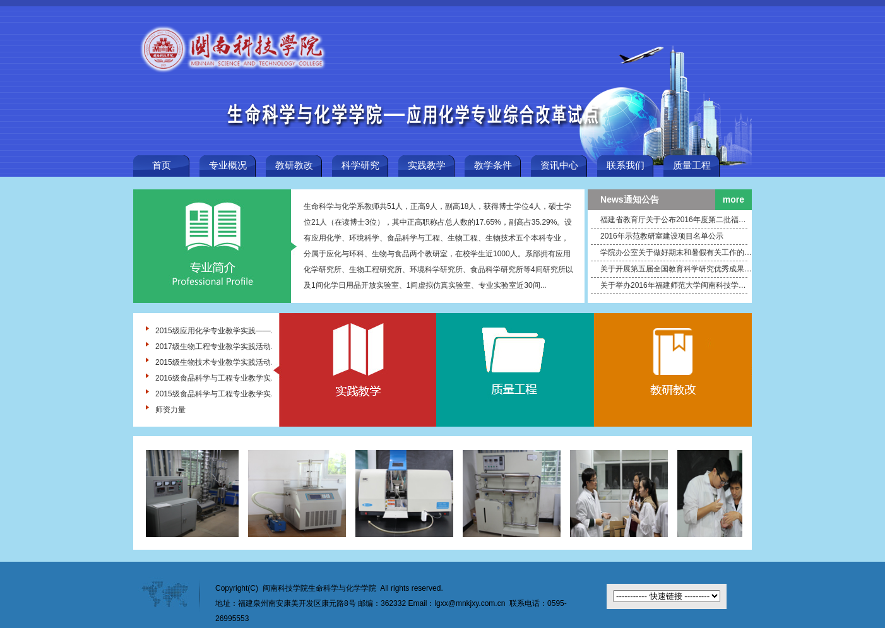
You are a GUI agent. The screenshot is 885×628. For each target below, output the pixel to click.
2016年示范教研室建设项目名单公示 (661, 236)
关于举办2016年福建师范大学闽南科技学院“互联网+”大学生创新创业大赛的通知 (676, 285)
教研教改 (294, 165)
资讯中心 (559, 165)
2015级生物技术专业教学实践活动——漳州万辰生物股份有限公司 (216, 362)
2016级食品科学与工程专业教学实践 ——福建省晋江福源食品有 (216, 378)
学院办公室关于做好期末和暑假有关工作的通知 (676, 252)
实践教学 (427, 165)
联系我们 (625, 165)
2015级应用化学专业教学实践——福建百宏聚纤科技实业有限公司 (216, 330)
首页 (161, 165)
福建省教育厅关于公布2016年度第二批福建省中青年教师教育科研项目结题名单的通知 (676, 219)
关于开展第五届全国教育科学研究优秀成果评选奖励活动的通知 (676, 268)
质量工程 (692, 165)
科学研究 (360, 165)
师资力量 (170, 409)
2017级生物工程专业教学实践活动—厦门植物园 (216, 346)
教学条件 (493, 165)
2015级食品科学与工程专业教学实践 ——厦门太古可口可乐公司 (216, 393)
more (733, 199)
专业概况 (228, 165)
